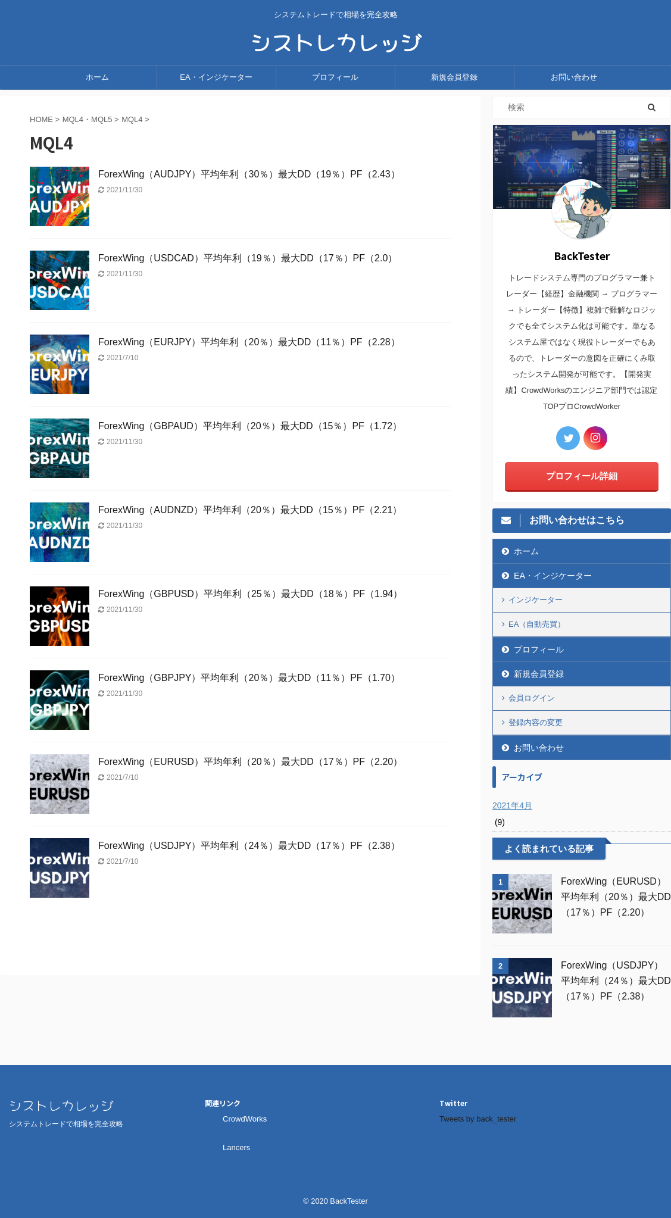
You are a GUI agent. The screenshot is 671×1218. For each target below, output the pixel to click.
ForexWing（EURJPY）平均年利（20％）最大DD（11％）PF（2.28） (249, 342)
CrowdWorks (245, 1118)
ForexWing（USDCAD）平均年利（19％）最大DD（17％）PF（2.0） (247, 258)
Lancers (236, 1147)
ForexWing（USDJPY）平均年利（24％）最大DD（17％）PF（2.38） (249, 846)
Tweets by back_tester (477, 1118)
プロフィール (335, 77)
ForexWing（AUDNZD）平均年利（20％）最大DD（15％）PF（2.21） (250, 510)
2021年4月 (512, 805)
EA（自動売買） (536, 624)
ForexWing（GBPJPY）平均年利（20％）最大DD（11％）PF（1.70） (254, 678)
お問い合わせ (574, 77)
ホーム (97, 77)
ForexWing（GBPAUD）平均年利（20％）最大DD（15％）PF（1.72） (250, 426)
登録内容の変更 (535, 722)
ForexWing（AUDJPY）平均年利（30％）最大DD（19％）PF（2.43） (249, 174)
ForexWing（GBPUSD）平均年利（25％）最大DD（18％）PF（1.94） (255, 594)
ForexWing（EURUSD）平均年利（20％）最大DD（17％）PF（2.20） (255, 762)
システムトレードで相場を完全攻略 (66, 1124)
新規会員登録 (454, 77)
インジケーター (535, 599)
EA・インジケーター (216, 77)
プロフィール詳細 (581, 476)
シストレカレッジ (336, 39)
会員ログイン (531, 698)
